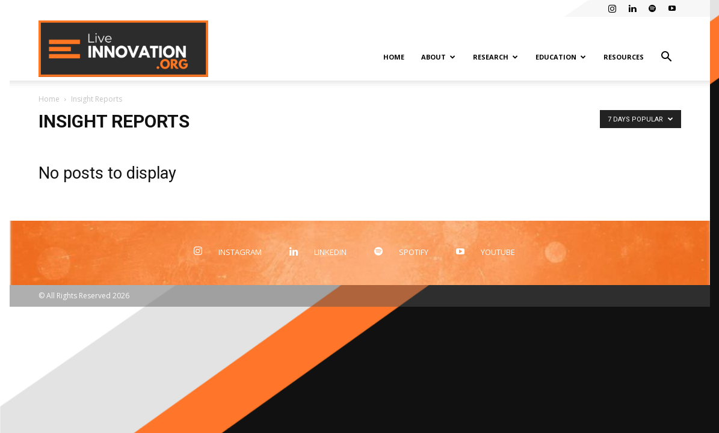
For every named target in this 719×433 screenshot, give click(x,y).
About (438, 56)
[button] (666, 58)
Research (495, 56)
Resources (623, 56)
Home (393, 56)
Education (560, 56)
